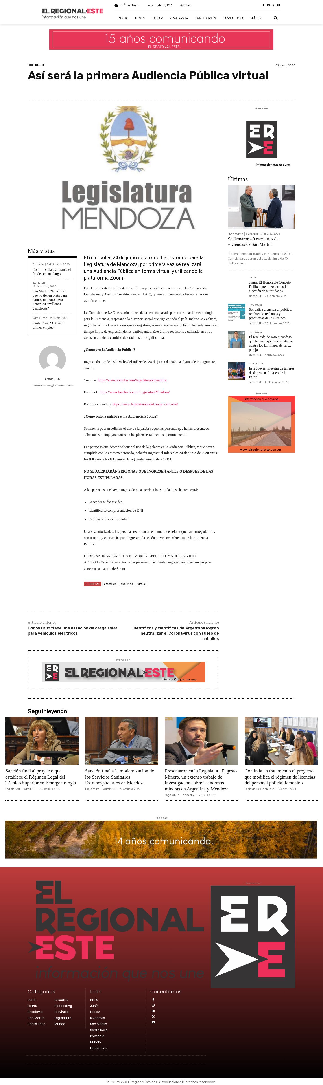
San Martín (39, 283)
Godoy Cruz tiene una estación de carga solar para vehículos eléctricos (73, 631)
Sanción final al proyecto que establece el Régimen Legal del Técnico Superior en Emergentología (41, 777)
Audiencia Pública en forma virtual (132, 271)
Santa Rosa (40, 318)
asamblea (110, 583)
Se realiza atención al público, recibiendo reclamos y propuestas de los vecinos (270, 314)
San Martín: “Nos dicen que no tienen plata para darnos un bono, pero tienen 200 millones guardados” (50, 299)
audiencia (127, 583)
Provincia (38, 264)
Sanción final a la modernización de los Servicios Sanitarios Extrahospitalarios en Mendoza (120, 777)
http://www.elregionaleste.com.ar (52, 385)
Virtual (141, 583)
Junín (252, 277)
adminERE (52, 379)
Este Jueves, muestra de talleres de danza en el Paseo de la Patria (271, 372)
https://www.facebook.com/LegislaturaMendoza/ (135, 392)
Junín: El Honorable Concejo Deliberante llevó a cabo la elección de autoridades (270, 286)
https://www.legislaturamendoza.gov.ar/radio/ (145, 404)
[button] (276, 18)
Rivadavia (255, 305)
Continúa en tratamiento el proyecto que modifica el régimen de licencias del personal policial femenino (281, 777)
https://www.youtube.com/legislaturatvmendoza (132, 380)
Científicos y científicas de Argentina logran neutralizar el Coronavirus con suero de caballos (175, 633)
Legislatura (36, 64)
